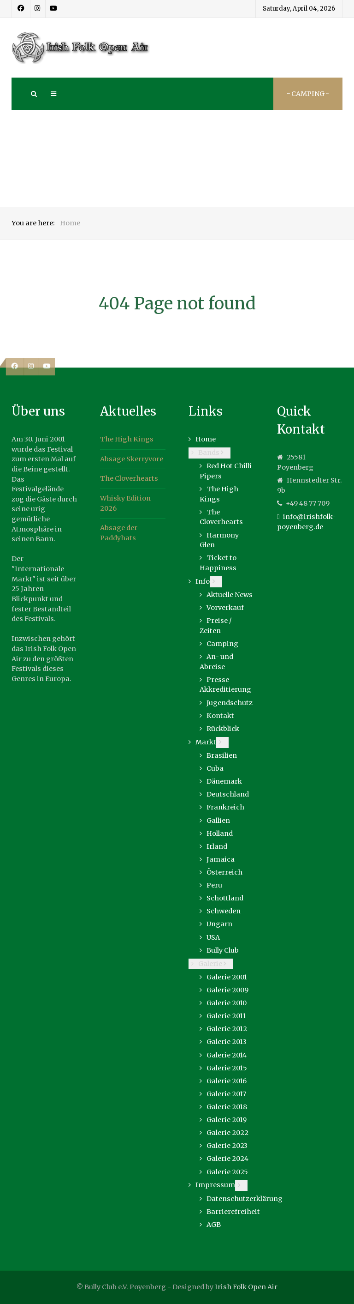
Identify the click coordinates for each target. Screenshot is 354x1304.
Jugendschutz (229, 703)
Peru (214, 885)
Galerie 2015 (226, 1068)
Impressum (215, 1185)
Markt (205, 742)
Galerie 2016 (226, 1081)
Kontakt (220, 716)
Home (205, 439)
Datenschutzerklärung (244, 1199)
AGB (213, 1224)
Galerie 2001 (226, 977)
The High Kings (126, 439)
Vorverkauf (225, 608)
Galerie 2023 (227, 1145)
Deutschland (227, 794)
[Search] (33, 94)
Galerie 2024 (227, 1158)
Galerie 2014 (226, 1055)
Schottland (224, 898)
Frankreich (225, 807)
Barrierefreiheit (233, 1211)
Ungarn (219, 924)
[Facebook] (21, 9)
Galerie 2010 (226, 1003)
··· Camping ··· (308, 94)
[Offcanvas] (53, 94)
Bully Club (222, 950)
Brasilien (221, 755)
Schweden (223, 911)
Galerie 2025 (227, 1172)
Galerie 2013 (226, 1042)
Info (202, 581)
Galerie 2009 (227, 990)
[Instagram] (38, 9)
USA (213, 937)
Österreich (224, 872)
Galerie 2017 (226, 1094)
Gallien (218, 820)
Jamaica (220, 859)
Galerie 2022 (227, 1133)
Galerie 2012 (226, 1029)
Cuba (215, 768)
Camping (222, 644)
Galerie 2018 (226, 1107)
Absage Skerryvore (131, 459)
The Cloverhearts (129, 478)
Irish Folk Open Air (246, 1287)
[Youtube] (53, 9)
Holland (219, 833)
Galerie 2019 (226, 1120)
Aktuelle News (229, 595)
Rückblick (222, 728)
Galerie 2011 (226, 1016)
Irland (216, 846)
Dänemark (224, 781)
